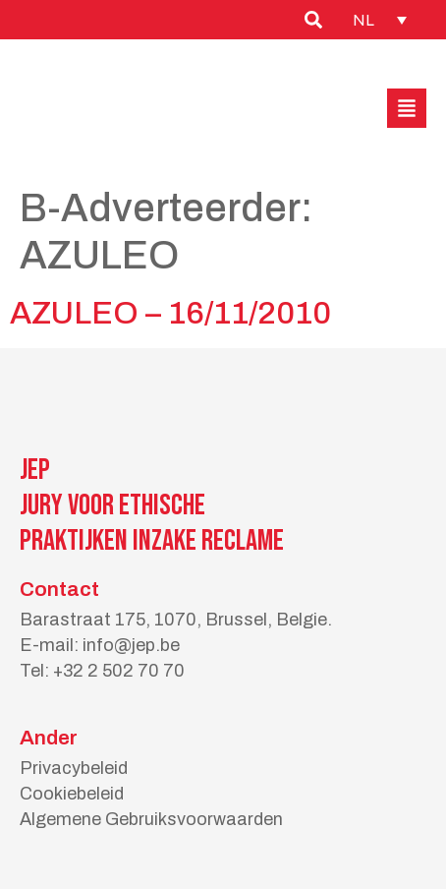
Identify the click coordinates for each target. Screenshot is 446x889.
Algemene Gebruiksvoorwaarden (151, 819)
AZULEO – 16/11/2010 (170, 313)
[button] (406, 108)
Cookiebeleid (72, 793)
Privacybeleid (74, 768)
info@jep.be (131, 645)
